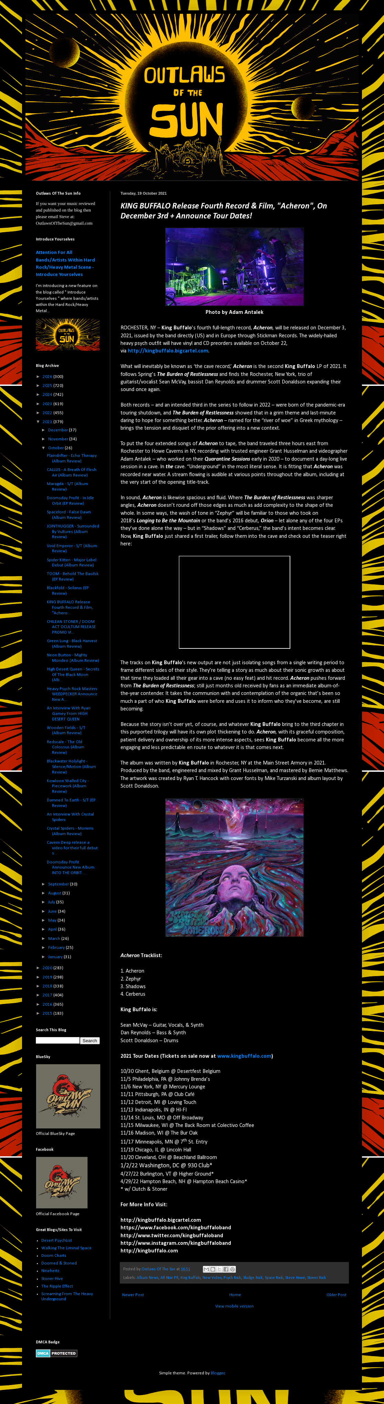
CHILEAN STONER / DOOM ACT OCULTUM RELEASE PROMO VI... (71, 627)
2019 (48, 977)
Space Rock (274, 1278)
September (59, 884)
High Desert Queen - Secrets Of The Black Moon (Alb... (73, 674)
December (58, 430)
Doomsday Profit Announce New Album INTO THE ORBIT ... (70, 867)
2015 (48, 1013)
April (53, 929)
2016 (48, 1004)
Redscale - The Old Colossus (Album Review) (65, 747)
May (53, 920)
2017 (48, 995)
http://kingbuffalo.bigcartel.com (168, 351)
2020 (48, 968)
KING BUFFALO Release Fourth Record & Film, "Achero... (70, 607)
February (57, 947)
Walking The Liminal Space (66, 1248)
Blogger (218, 1373)
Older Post (336, 1295)
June (53, 911)
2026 (48, 377)
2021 (48, 422)
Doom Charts (53, 1255)
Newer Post (133, 1295)
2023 (48, 404)
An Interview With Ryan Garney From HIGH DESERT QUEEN (69, 713)
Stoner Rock (316, 1278)
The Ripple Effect (57, 1286)
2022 (48, 413)
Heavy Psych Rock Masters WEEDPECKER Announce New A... (72, 694)
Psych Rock (232, 1278)
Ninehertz (50, 1271)
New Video (212, 1278)
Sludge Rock (253, 1278)
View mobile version (234, 1306)
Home (235, 1295)
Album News (147, 1278)
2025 (48, 385)
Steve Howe (295, 1278)
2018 (48, 986)
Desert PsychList (56, 1240)
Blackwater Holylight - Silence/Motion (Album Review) (71, 766)
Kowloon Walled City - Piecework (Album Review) (68, 786)
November (58, 439)
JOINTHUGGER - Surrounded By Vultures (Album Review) (73, 531)
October (56, 448)
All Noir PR (169, 1278)
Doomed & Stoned (59, 1263)
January (56, 957)
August (55, 893)
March (54, 938)
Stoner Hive (52, 1279)
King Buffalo (190, 1278)
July (52, 902)
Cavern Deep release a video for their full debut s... (72, 847)
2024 (48, 394)
